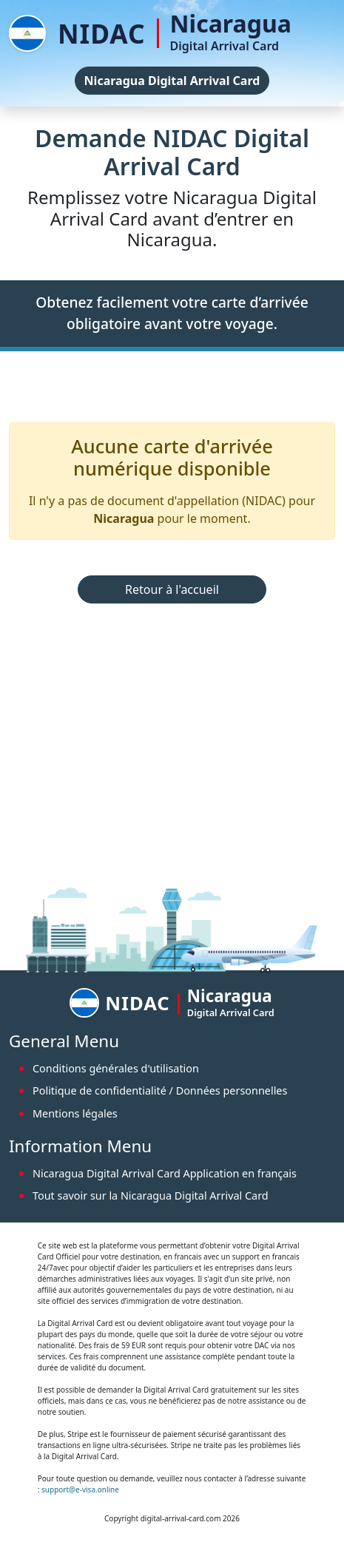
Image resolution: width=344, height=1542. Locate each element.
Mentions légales (75, 1113)
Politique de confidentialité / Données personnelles (160, 1090)
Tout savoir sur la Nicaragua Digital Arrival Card (151, 1195)
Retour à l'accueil (172, 589)
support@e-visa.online (80, 1489)
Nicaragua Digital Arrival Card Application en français (165, 1173)
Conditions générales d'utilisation (116, 1068)
